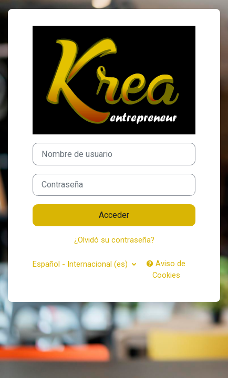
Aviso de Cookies (166, 269)
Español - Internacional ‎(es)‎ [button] (81, 264)
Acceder (114, 215)
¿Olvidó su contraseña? (114, 240)
